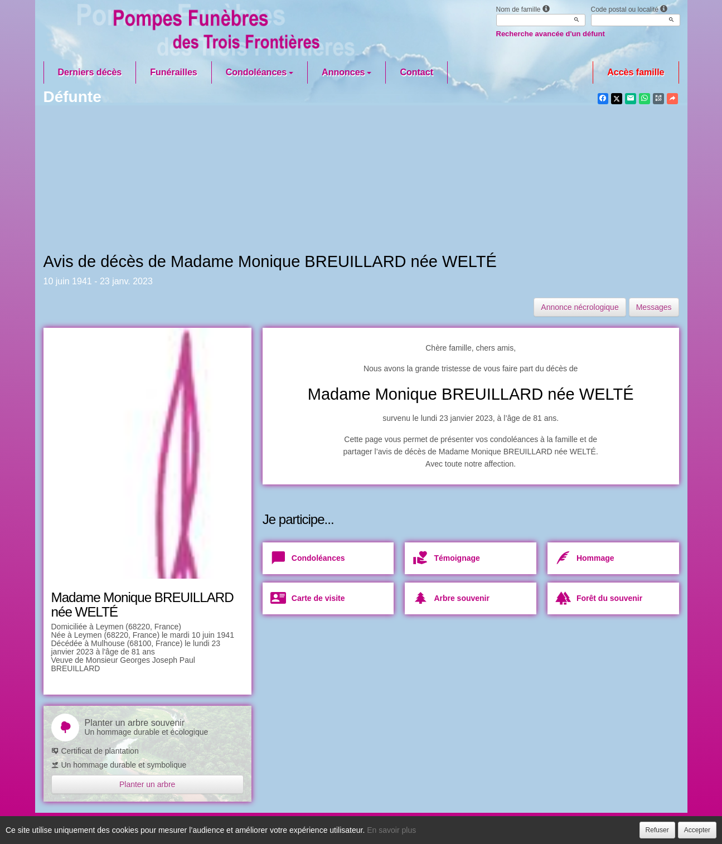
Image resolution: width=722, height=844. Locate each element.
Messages (654, 307)
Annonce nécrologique (579, 307)
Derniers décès (90, 72)
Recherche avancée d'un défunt (550, 34)
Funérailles (173, 72)
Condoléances (259, 72)
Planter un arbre (147, 784)
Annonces (346, 72)
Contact (416, 72)
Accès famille (635, 72)
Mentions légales (490, 828)
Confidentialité (359, 828)
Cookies (422, 828)
